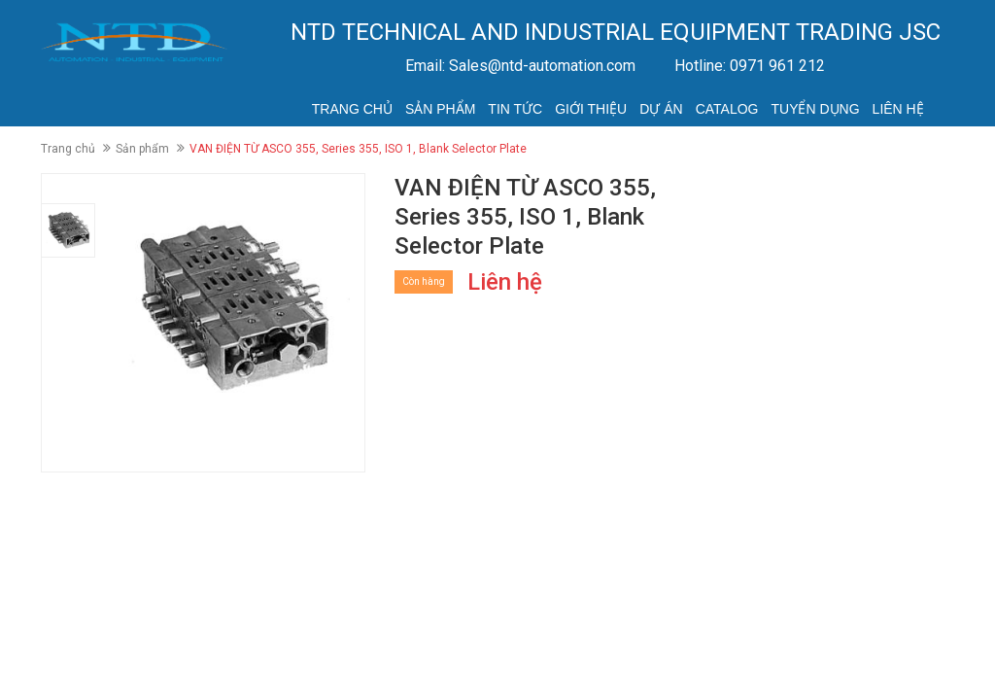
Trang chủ (352, 109)
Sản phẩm (440, 109)
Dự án (660, 109)
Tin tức (515, 109)
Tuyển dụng (815, 109)
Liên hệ (898, 109)
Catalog (727, 109)
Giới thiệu (591, 109)
